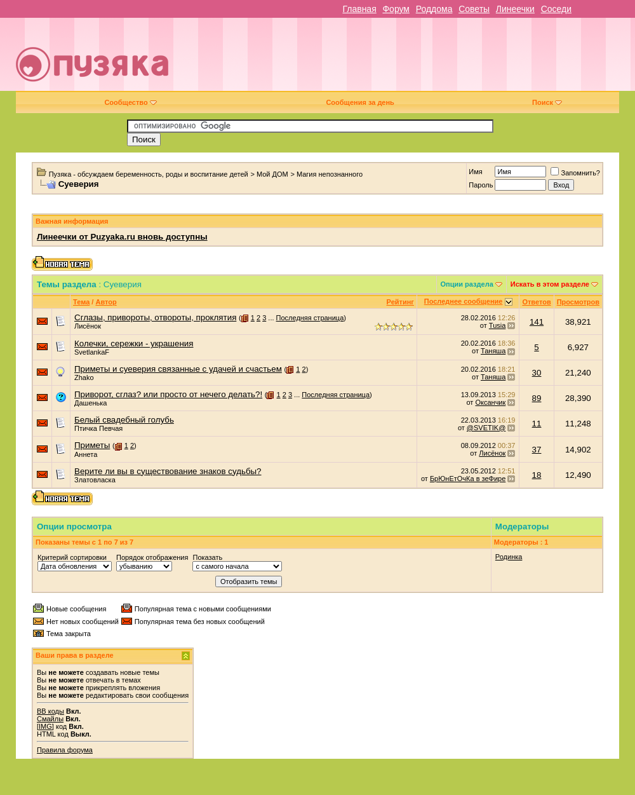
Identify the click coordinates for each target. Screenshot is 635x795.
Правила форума (65, 750)
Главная (359, 9)
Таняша (493, 351)
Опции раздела (467, 284)
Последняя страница (310, 318)
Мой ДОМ (272, 174)
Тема (81, 302)
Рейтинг (400, 302)
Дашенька (90, 403)
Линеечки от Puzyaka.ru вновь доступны (122, 236)
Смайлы (50, 719)
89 (537, 398)
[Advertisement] (440, 59)
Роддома (434, 9)
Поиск (547, 102)
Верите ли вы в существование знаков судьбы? (168, 471)
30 (537, 372)
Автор (105, 302)
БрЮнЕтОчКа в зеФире (467, 478)
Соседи (556, 9)
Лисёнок (87, 326)
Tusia (497, 325)
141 (537, 322)
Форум (396, 9)
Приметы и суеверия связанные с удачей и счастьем (178, 369)
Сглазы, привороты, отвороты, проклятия (155, 317)
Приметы (92, 445)
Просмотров (578, 302)
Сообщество (130, 102)
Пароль (481, 185)
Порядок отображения (152, 557)
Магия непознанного (330, 174)
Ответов (536, 302)
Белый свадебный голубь (124, 420)
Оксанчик (490, 402)
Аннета (85, 454)
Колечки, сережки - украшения (134, 343)
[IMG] (45, 726)
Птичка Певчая (98, 428)
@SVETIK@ (486, 427)
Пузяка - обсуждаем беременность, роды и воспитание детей (148, 174)
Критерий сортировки (72, 557)
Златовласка (95, 480)
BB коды (50, 711)
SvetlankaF (91, 352)
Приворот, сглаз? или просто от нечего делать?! (168, 394)
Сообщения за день (360, 102)
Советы (474, 9)
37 (537, 449)
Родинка (509, 557)
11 (537, 423)
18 (537, 475)
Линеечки (515, 9)
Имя (475, 171)
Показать (207, 557)
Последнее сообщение (463, 301)
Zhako (84, 377)
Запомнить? (575, 173)
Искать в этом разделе (550, 284)
